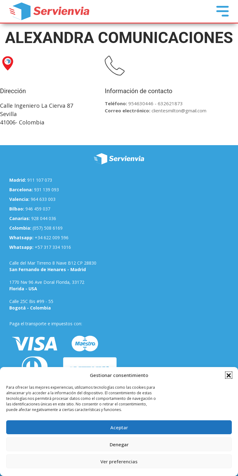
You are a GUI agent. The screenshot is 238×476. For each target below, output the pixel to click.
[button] (229, 375)
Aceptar (119, 427)
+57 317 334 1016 (40, 247)
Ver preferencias (119, 461)
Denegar (119, 444)
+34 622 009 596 (38, 237)
